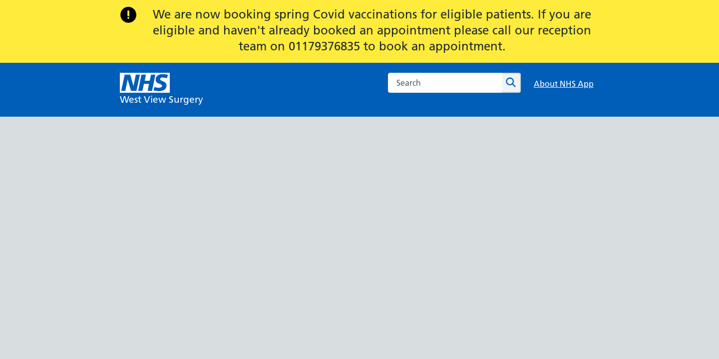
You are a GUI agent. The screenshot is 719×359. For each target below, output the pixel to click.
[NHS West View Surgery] (161, 90)
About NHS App (564, 84)
